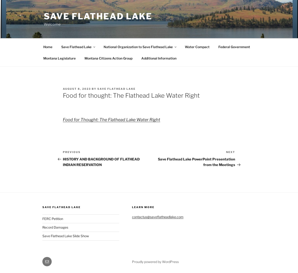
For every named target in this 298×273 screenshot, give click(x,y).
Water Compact (197, 47)
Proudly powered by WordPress (155, 262)
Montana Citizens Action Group (108, 58)
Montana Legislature (59, 58)
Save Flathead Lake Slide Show (65, 236)
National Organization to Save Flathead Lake (140, 47)
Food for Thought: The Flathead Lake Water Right (111, 119)
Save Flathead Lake (98, 16)
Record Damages (55, 227)
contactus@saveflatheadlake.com (157, 217)
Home (47, 47)
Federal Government (234, 47)
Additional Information (158, 58)
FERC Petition (52, 219)
